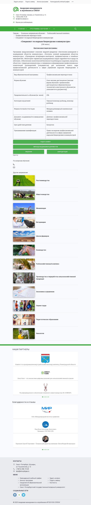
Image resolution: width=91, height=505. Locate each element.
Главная (16, 33)
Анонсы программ (26, 480)
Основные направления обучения (33, 33)
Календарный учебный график (30, 478)
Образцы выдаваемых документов (45, 146)
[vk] (15, 495)
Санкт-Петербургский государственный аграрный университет (42, 487)
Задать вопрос (55, 478)
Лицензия (28, 151)
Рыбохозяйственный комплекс (58, 33)
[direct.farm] (19, 495)
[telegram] (23, 495)
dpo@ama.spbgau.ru (22, 19)
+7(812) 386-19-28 (21, 17)
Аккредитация (62, 151)
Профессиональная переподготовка (28, 35)
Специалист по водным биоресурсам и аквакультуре (34, 38)
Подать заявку (45, 141)
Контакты (53, 483)
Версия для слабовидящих (24, 22)
